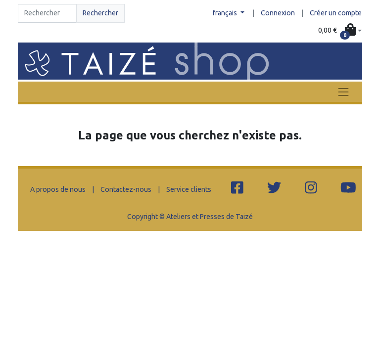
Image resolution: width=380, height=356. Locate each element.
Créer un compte (336, 13)
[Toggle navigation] (343, 92)
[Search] (47, 13)
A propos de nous (58, 189)
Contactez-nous (125, 189)
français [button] (225, 13)
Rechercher (100, 13)
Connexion (278, 13)
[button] (340, 31)
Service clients (188, 189)
